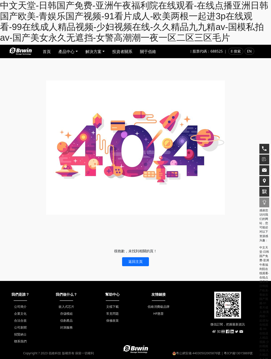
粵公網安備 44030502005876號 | (198, 353)
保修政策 (112, 320)
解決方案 (93, 51)
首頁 (47, 51)
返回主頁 (135, 261)
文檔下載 (112, 306)
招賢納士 (20, 334)
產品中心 (66, 51)
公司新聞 (20, 327)
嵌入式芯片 (66, 306)
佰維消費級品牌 (158, 306)
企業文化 (20, 313)
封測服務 (66, 327)
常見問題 (112, 313)
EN (249, 51)
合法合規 (20, 320)
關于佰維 (148, 51)
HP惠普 (158, 313)
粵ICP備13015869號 (238, 353)
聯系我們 (20, 341)
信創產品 (66, 320)
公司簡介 (20, 306)
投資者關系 (122, 51)
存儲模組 (66, 313)
